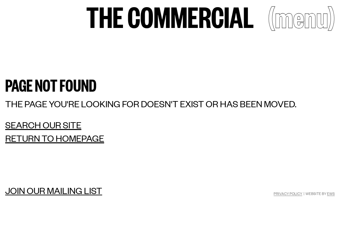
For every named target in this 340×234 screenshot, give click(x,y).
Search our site (43, 125)
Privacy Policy (288, 193)
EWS (331, 193)
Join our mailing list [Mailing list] (53, 190)
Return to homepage (54, 138)
